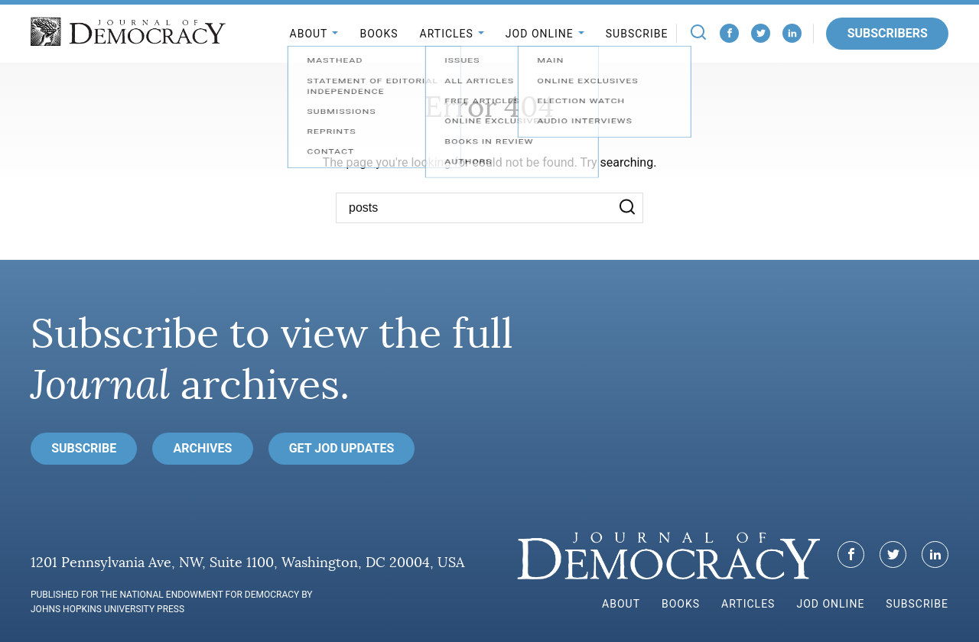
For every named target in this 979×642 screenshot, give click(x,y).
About (309, 34)
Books (378, 34)
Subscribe (637, 34)
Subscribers (887, 33)
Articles (446, 34)
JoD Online (540, 34)
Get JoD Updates (342, 448)
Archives (203, 448)
